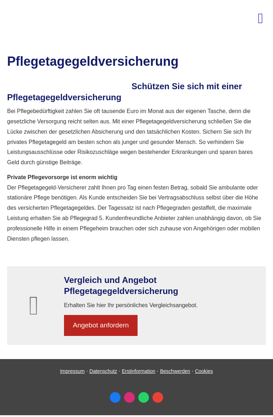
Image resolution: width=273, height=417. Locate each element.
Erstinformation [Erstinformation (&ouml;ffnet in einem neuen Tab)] (138, 371)
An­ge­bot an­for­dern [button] (101, 325)
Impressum (72, 371)
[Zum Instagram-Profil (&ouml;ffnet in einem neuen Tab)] (129, 397)
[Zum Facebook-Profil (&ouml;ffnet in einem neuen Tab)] (115, 397)
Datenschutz (103, 371)
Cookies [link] (204, 371)
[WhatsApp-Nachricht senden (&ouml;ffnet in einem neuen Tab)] (143, 397)
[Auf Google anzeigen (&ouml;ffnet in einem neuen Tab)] (157, 397)
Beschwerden (175, 371)
